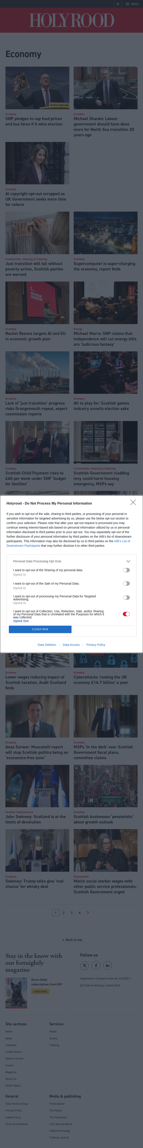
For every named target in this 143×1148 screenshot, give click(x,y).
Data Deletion (47, 644)
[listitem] (71, 561)
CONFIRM (40, 629)
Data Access (71, 644)
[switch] (126, 570)
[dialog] (71, 574)
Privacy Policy (95, 644)
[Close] (134, 504)
